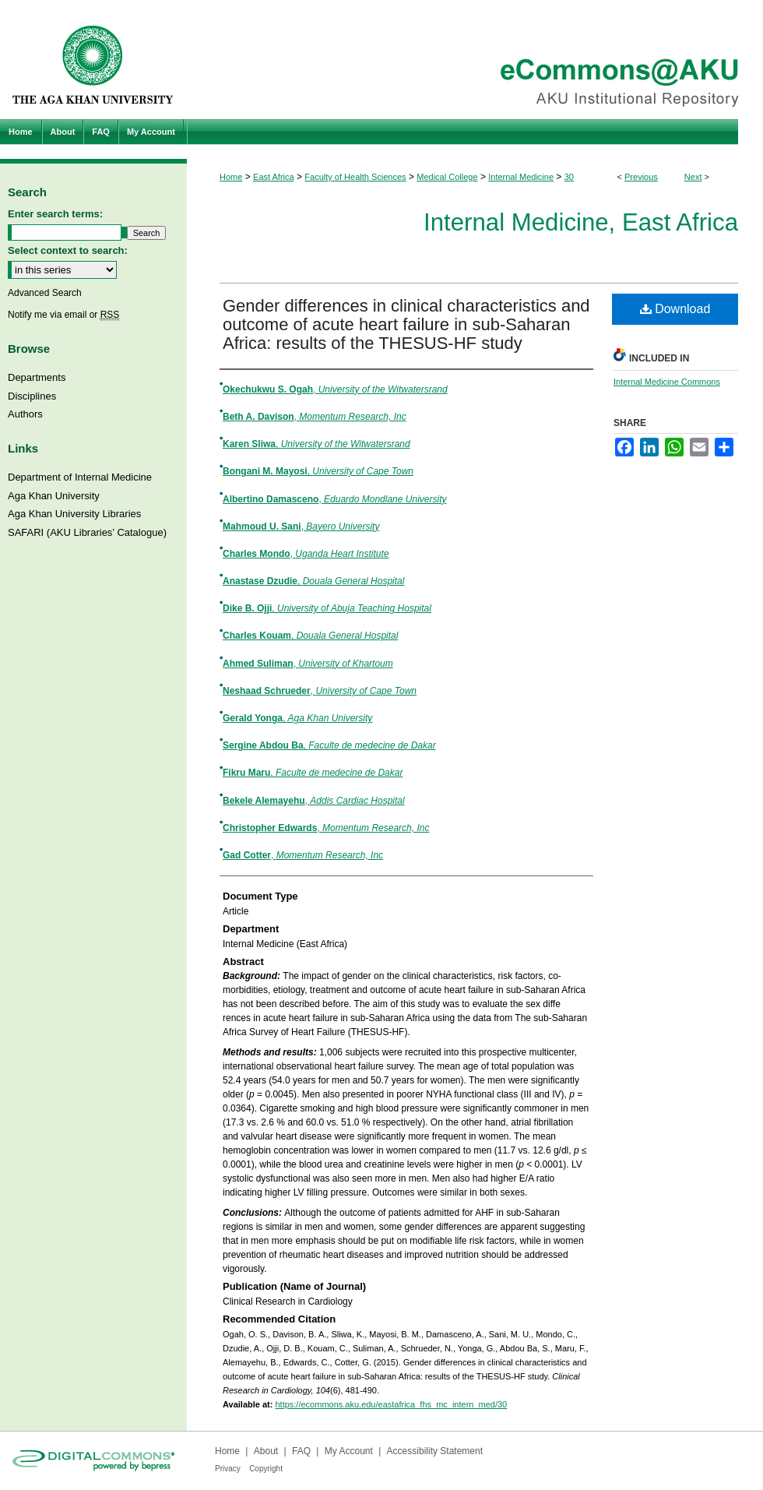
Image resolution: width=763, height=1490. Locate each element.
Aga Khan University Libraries (74, 514)
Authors (25, 414)
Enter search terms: (55, 214)
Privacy (228, 1468)
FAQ (301, 1451)
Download (675, 308)
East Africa (273, 176)
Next (693, 176)
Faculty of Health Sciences (355, 176)
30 (569, 176)
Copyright (266, 1468)
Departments (36, 377)
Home (231, 176)
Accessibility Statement (435, 1451)
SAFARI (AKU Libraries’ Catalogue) (87, 532)
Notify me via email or (63, 314)
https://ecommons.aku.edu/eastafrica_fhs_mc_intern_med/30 (391, 1404)
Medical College (447, 176)
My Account (349, 1451)
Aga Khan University (54, 496)
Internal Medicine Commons (667, 381)
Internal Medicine (521, 176)
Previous (641, 176)
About (266, 1451)
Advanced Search (45, 292)
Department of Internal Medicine (80, 477)
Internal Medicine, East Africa (581, 222)
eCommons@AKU (475, 59)
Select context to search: (68, 250)
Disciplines (32, 396)
